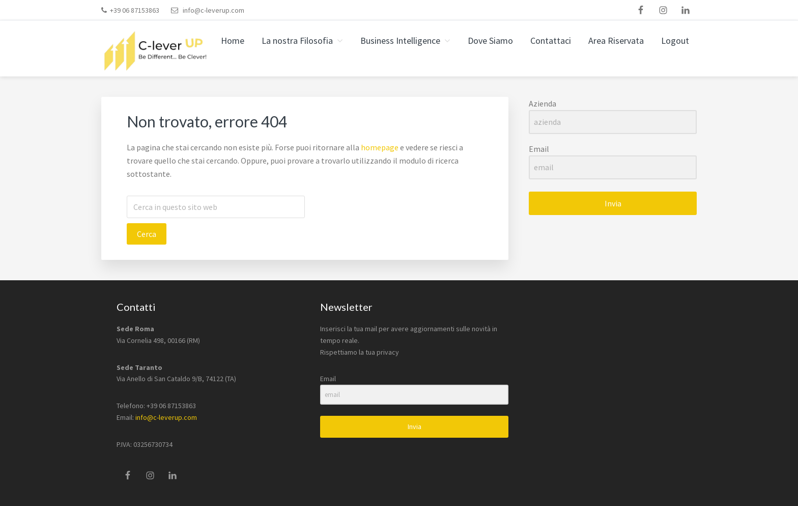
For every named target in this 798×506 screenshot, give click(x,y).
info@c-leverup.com (213, 10)
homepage (379, 147)
